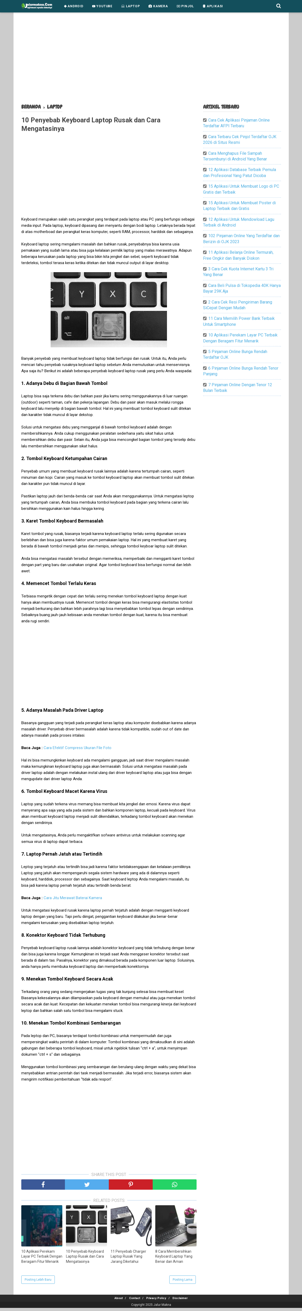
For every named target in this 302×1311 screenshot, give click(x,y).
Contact (132, 1301)
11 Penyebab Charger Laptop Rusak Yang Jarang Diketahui (128, 1259)
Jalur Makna (162, 1308)
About (113, 1301)
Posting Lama (182, 1283)
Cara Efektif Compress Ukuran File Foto (77, 751)
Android (73, 6)
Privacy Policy (158, 1301)
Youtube (102, 6)
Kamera (158, 6)
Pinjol (185, 6)
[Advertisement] (151, 59)
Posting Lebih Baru (38, 1283)
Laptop (130, 6)
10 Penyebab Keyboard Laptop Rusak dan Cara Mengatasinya (85, 1259)
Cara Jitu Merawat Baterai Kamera (73, 901)
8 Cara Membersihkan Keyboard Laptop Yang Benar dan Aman (173, 1259)
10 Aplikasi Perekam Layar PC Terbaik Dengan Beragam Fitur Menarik (41, 1259)
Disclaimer (185, 1301)
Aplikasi (213, 6)
